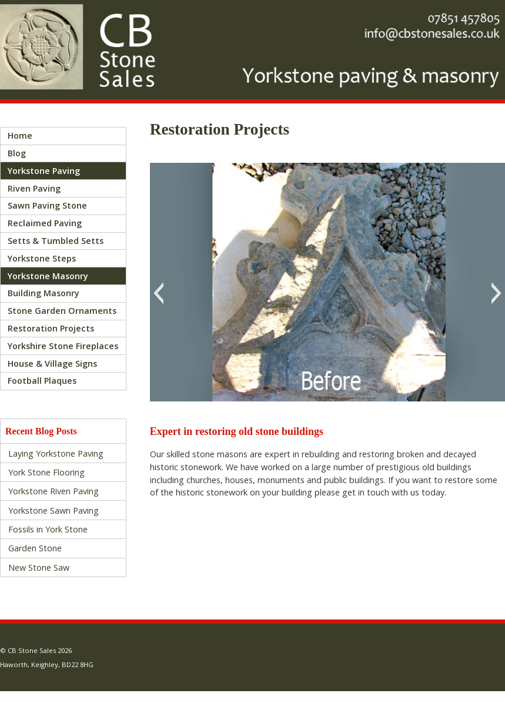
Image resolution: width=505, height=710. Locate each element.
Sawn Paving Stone (47, 205)
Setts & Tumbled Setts (55, 240)
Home (20, 135)
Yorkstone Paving (44, 170)
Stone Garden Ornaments (62, 310)
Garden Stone (35, 548)
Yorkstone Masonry (48, 276)
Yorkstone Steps (42, 258)
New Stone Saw (38, 567)
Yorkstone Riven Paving (53, 491)
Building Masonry (43, 293)
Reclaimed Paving (45, 223)
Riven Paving (34, 188)
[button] (158, 293)
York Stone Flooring (46, 472)
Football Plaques (42, 380)
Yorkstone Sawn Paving (53, 510)
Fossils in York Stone (48, 529)
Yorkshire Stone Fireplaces (63, 345)
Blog (17, 153)
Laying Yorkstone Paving (55, 453)
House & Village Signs (52, 363)
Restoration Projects (51, 328)
